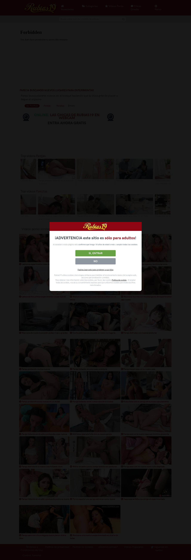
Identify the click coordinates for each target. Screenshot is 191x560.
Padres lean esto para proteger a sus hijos (95, 270)
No (95, 261)
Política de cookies (119, 280)
